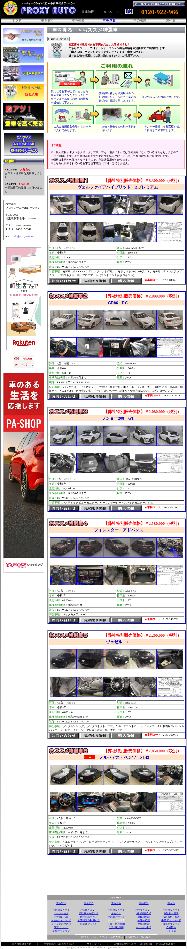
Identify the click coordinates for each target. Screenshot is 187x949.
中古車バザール (116, 916)
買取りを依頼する (89, 913)
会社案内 (171, 927)
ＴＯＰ (17, 20)
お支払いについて (61, 920)
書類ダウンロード (171, 920)
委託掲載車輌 (116, 927)
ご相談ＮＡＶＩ (143, 909)
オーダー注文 (61, 913)
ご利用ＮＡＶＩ (116, 909)
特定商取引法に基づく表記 (59, 943)
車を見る (116, 903)
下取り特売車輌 (116, 923)
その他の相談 (143, 927)
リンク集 (171, 930)
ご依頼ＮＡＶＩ (61, 909)
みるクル (116, 913)
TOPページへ (88, 937)
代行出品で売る (88, 916)
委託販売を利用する (89, 920)
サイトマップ (94, 943)
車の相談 (139, 20)
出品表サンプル (171, 923)
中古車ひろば (61, 916)
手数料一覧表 (171, 913)
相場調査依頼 (143, 913)
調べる (171, 20)
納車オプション (61, 930)
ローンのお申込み (61, 923)
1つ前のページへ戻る (138, 937)
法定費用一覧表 (171, 916)
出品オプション (88, 923)
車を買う (47, 20)
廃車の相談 (144, 923)
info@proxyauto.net (23, 236)
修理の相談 (144, 920)
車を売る (78, 20)
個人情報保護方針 (21, 943)
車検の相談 (144, 916)
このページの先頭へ (111, 937)
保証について (61, 927)
